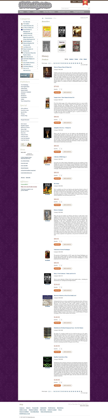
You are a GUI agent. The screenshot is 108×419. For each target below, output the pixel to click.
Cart (28, 11)
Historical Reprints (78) (27, 43)
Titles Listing (43, 409)
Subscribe (28, 177)
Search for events (25, 110)
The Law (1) (25, 68)
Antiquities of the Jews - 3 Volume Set (62, 127)
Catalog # (71, 59)
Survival (24, 60)
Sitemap (23, 113)
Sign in (74, 1)
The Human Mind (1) (27, 66)
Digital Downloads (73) (28, 37)
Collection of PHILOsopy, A (60, 156)
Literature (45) (26, 45)
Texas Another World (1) (27, 62)
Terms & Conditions (24, 411)
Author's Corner (23, 409)
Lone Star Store (24, 136)
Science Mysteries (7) (27, 56)
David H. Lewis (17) (26, 35)
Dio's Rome (56, 183)
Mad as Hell (23, 129)
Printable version (83, 17)
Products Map (24, 115)
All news (23, 177)
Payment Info (35, 407)
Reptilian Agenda (25, 125)
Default (85, 59)
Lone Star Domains (25, 138)
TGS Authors (25, 23)
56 (58, 63)
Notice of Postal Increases (46, 411)
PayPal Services (51, 407)
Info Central (23, 123)
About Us (28, 407)
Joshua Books (24, 88)
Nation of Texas (24, 134)
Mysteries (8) (25, 51)
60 (65, 63)
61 (67, 63)
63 (71, 63)
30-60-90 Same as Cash (25, 413)
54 (54, 63)
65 (75, 63)
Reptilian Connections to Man (60, 357)
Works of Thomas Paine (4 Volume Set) (62, 67)
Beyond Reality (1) (26, 29)
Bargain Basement (25, 119)
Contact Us (36, 11)
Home (21, 11)
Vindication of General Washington (62, 249)
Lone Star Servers (25, 140)
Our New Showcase (49, 11)
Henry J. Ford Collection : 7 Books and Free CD (65, 273)
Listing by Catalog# (52, 409)
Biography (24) (26, 31)
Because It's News (25, 131)
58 (61, 63)
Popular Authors (27, 54)
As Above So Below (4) (27, 27)
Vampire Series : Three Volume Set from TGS (64, 97)
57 (60, 63)
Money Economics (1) (27, 49)
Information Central (64, 11)
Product (76, 59)
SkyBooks (23, 93)
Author (22, 99)
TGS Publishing (24, 84)
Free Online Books (35, 411)
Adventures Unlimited (26, 92)
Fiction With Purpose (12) (29, 39)
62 (69, 63)
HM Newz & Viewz (25, 127)
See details (47, 77)
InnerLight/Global (25, 86)
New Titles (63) (26, 21)
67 (79, 63)
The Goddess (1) (26, 64)
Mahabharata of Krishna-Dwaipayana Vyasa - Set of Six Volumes (68, 327)
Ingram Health (24, 90)
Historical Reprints (48, 18)
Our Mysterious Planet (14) (28, 52)
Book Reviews (60, 407)
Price (81, 59)
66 (77, 63)
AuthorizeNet (43, 407)
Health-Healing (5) (26, 41)
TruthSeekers (24, 97)
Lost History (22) (26, 47)
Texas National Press (25, 101)
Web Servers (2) (26, 70)
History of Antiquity (58, 210)
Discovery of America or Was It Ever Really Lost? (65, 295)
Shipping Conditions (33, 409)
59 (63, 63)
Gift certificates (24, 108)
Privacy (60, 409)
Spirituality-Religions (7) (27, 58)
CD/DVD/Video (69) (27, 33)
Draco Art (23, 132)
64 (73, 63)
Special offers (24, 112)
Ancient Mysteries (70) (27, 25)
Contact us (22, 407)
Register (80, 1)
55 (56, 63)
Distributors (23, 95)
